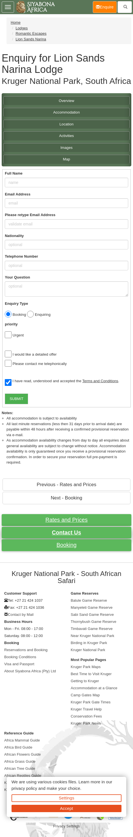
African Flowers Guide (22, 754)
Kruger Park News (86, 723)
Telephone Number (21, 256)
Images (66, 147)
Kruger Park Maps (86, 667)
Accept (66, 808)
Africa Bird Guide (18, 747)
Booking (66, 545)
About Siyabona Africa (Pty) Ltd (30, 671)
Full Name (13, 173)
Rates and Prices (66, 520)
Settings (66, 797)
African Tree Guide (19, 768)
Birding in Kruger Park (89, 643)
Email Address (17, 194)
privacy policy (24, 788)
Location (67, 124)
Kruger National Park (88, 650)
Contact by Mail (20, 614)
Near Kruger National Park (92, 636)
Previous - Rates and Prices (66, 484)
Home (16, 22)
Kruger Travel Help (86, 709)
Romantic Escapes (30, 33)
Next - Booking (66, 498)
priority (11, 324)
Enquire (106, 6)
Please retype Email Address (30, 215)
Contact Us (66, 532)
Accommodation (66, 112)
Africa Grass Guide (20, 761)
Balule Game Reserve (89, 600)
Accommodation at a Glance (94, 688)
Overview (66, 101)
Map (66, 159)
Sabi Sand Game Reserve (92, 614)
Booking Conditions (20, 657)
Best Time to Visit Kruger (91, 674)
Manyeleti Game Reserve (92, 607)
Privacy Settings (66, 826)
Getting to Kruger (85, 681)
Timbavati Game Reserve (92, 629)
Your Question (17, 277)
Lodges (21, 28)
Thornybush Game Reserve (93, 621)
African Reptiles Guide (22, 775)
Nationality (14, 236)
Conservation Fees (86, 716)
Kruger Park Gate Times (91, 702)
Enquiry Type (16, 303)
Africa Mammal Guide (22, 740)
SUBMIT (16, 399)
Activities (66, 136)
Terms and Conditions (100, 381)
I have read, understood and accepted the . (62, 381)
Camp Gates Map (85, 695)
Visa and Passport (19, 664)
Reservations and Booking (26, 650)
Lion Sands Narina (30, 39)
